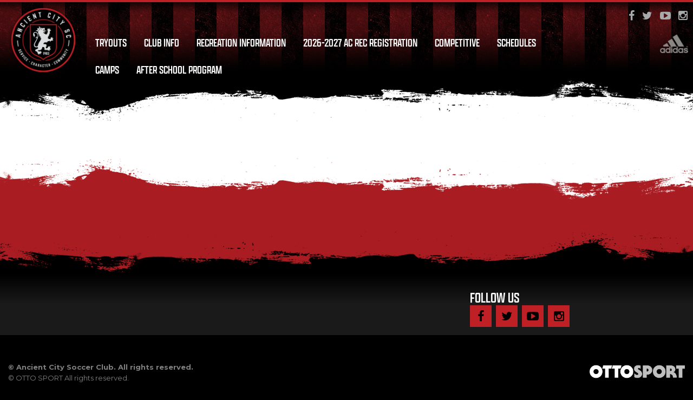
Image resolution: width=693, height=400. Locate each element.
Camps (107, 70)
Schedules (516, 43)
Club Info (161, 43)
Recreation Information (241, 43)
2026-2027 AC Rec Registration (360, 43)
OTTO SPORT (39, 377)
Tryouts (111, 43)
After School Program (179, 70)
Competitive (457, 43)
